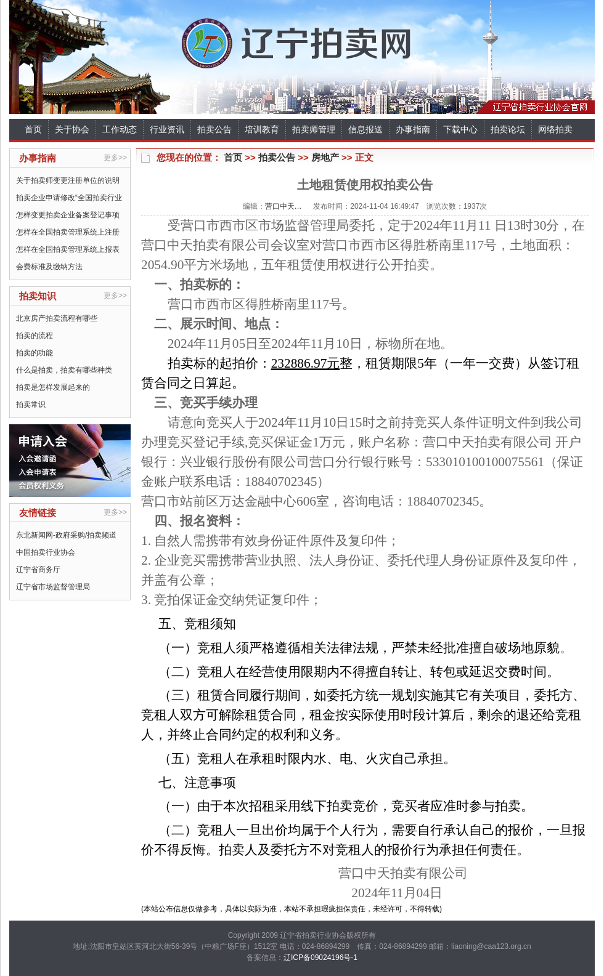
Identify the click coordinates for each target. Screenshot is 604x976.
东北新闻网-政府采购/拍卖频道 (66, 535)
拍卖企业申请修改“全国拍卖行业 (69, 197)
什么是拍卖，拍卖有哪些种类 (64, 370)
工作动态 (119, 129)
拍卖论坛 (508, 129)
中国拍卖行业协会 (45, 552)
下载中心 (460, 129)
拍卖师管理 (313, 129)
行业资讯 (167, 129)
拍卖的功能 (34, 353)
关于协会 (72, 129)
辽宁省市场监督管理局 (53, 587)
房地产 (325, 157)
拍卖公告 (214, 129)
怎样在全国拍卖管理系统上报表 (68, 249)
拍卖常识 (31, 404)
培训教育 (262, 129)
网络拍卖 (555, 129)
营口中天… (283, 206)
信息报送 (365, 129)
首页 (33, 129)
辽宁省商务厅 (38, 569)
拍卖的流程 (34, 335)
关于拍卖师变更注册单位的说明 (68, 180)
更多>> (115, 157)
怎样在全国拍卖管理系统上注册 (68, 232)
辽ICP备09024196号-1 (320, 957)
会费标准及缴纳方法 (49, 266)
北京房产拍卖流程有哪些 (56, 318)
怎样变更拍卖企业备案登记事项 (68, 215)
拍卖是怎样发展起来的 (53, 387)
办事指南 (413, 129)
